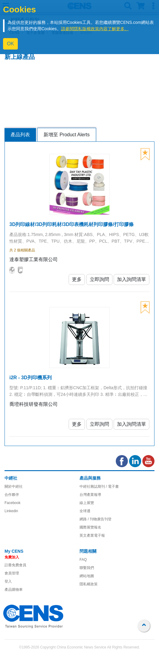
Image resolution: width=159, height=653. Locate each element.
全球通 (85, 511)
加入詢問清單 (131, 279)
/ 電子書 (112, 486)
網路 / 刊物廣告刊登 (96, 519)
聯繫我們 (87, 568)
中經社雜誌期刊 (92, 486)
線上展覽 (87, 503)
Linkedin (11, 511)
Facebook (13, 503)
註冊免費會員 (15, 565)
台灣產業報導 (90, 495)
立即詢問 (99, 279)
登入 (8, 581)
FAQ (83, 560)
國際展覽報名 (90, 527)
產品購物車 (14, 589)
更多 (77, 279)
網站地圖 (87, 576)
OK (10, 43)
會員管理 (12, 573)
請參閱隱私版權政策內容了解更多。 (95, 28)
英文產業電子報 (92, 535)
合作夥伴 (12, 495)
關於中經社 (14, 486)
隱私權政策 (89, 584)
